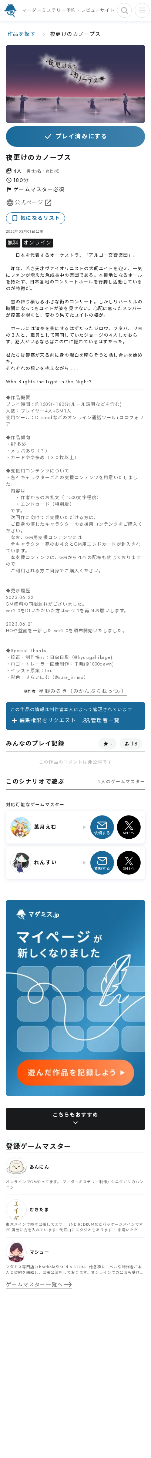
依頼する (102, 827)
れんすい (45, 862)
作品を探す (21, 34)
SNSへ (129, 827)
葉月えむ (45, 827)
